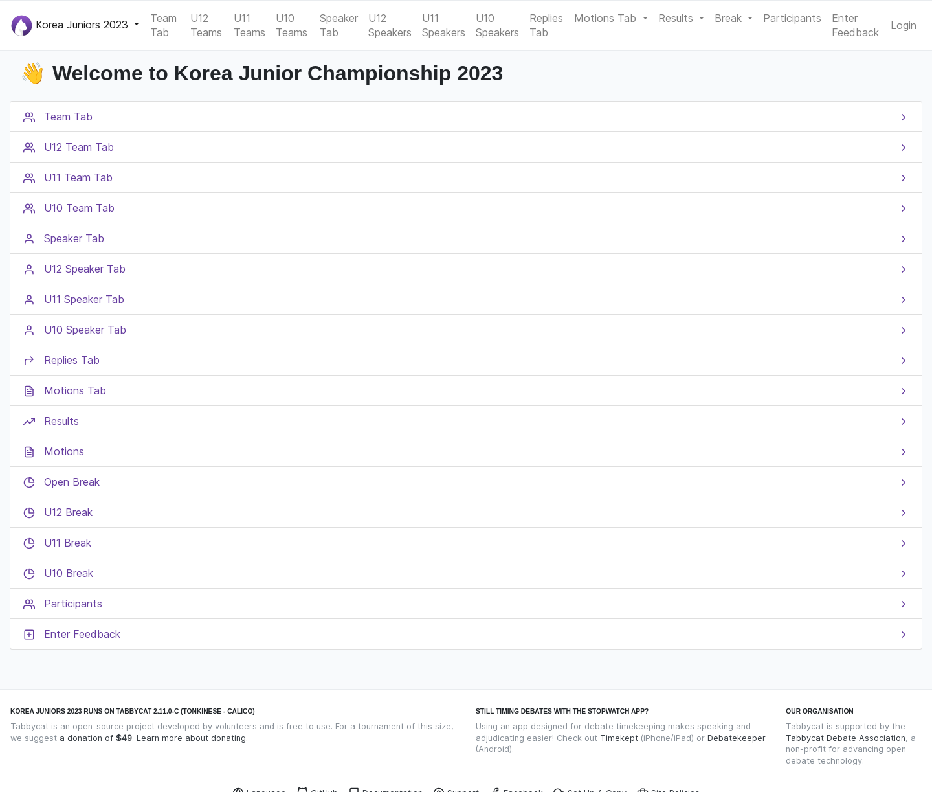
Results (677, 18)
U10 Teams (291, 25)
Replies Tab (546, 25)
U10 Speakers (497, 25)
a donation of (96, 738)
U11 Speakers (443, 25)
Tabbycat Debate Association (845, 738)
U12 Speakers (390, 25)
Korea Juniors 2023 (71, 25)
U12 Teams (206, 25)
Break (730, 18)
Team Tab (163, 25)
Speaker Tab (339, 25)
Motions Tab (606, 18)
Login (903, 25)
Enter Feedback (855, 25)
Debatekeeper (736, 738)
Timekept (619, 738)
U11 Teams (249, 25)
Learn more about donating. (192, 738)
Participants (792, 18)
